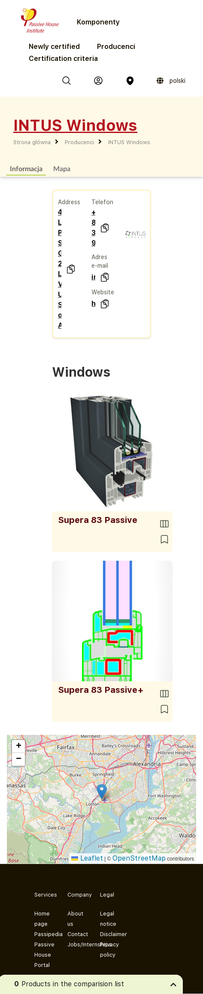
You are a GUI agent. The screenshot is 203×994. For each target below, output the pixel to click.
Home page (42, 918)
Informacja (26, 168)
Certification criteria (63, 58)
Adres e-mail (99, 261)
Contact (77, 934)
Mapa (61, 168)
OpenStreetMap (139, 858)
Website (102, 292)
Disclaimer (109, 934)
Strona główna (32, 142)
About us (75, 918)
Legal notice (108, 918)
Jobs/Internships (77, 944)
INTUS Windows (129, 142)
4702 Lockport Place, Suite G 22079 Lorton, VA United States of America (60, 268)
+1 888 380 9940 (93, 227)
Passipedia (44, 934)
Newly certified (54, 46)
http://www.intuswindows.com (93, 303)
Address (69, 202)
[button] (102, 791)
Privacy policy (109, 949)
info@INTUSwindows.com (93, 277)
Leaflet (87, 858)
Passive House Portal (44, 954)
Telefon (102, 202)
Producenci (116, 46)
